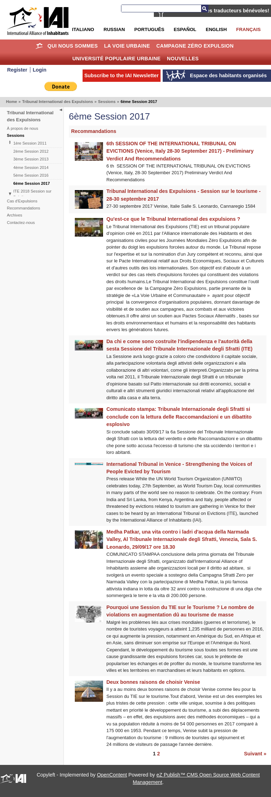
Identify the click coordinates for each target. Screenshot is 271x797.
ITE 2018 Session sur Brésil (32, 194)
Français (248, 29)
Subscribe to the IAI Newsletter (121, 75)
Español (185, 29)
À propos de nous (22, 128)
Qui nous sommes (73, 46)
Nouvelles (183, 58)
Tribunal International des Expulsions (57, 101)
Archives (14, 215)
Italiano (83, 29)
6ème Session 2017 (31, 183)
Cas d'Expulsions (22, 201)
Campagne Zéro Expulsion (195, 46)
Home (39, 45)
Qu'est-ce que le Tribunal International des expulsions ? (173, 219)
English (216, 29)
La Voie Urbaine (127, 46)
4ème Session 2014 (31, 167)
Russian (114, 29)
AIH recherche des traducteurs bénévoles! (218, 10)
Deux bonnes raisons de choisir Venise (153, 682)
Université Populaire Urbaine (116, 58)
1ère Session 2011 (30, 143)
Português (149, 29)
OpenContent (112, 775)
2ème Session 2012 (31, 151)
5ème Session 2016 (31, 175)
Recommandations (23, 208)
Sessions (107, 101)
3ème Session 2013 (31, 159)
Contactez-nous (21, 222)
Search (204, 8)
